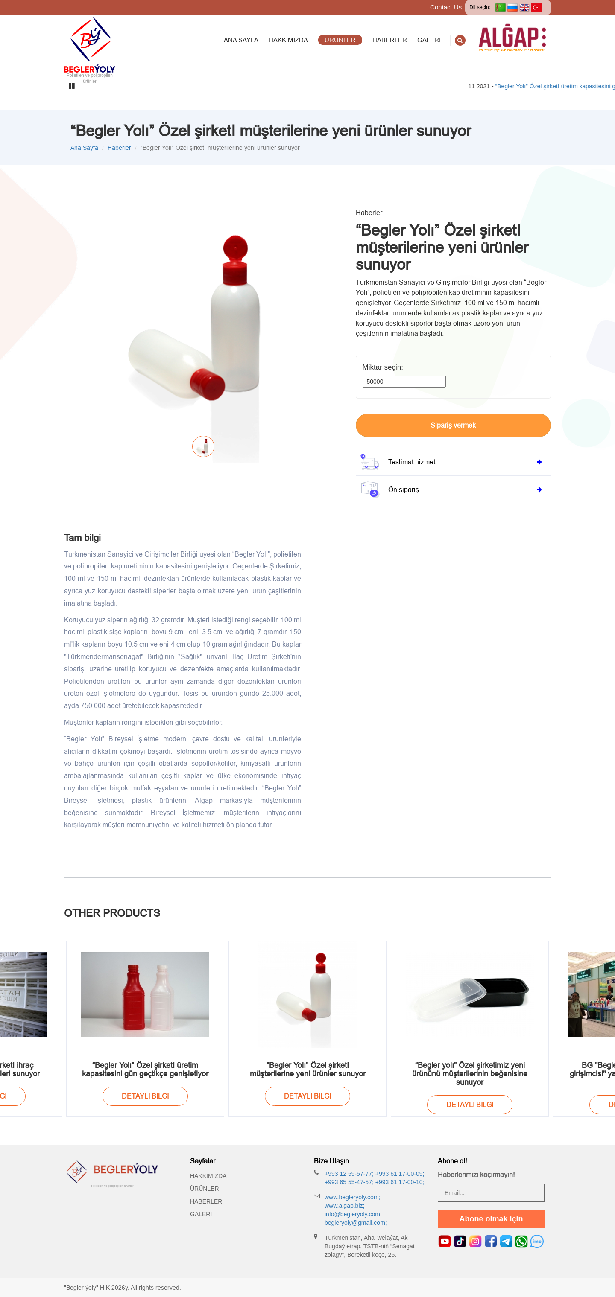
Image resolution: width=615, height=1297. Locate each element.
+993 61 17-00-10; (399, 1182)
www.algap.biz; (344, 1205)
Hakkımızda (208, 1175)
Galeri (201, 1214)
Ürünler (204, 1188)
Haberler (119, 147)
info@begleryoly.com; (353, 1214)
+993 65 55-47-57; (349, 1182)
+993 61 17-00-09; (399, 1173)
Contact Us (446, 7)
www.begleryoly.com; (352, 1197)
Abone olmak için (491, 1219)
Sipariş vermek (453, 425)
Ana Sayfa (84, 147)
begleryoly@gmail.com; (356, 1222)
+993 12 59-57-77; (349, 1173)
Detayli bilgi (145, 1096)
